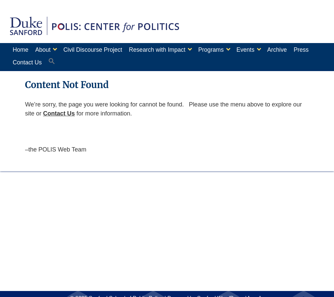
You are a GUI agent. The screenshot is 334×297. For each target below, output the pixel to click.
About (46, 49)
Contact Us (52, 60)
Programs (224, 49)
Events (262, 49)
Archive (297, 49)
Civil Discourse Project (99, 49)
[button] (80, 60)
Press (20, 60)
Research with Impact (167, 49)
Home (20, 49)
